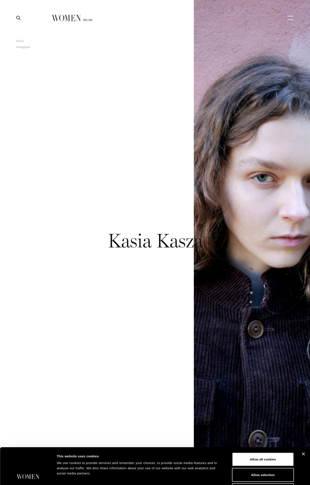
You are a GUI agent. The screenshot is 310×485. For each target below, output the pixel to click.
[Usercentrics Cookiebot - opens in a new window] (28, 476)
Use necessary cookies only (262, 456)
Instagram (23, 47)
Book (20, 41)
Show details (227, 476)
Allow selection (263, 440)
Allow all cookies (263, 425)
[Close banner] (303, 419)
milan (87, 20)
